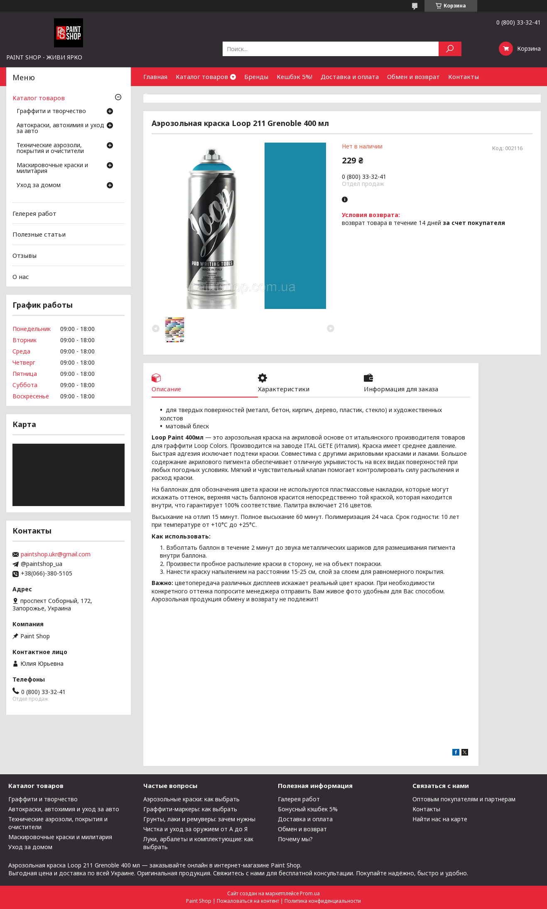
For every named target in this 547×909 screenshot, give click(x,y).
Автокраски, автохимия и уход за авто (60, 128)
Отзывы (24, 255)
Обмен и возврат (413, 76)
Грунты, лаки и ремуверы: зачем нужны (199, 819)
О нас (20, 276)
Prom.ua (310, 893)
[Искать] (450, 49)
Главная (155, 76)
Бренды (256, 76)
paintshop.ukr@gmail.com (56, 554)
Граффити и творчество (51, 111)
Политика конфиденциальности (323, 900)
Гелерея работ (34, 213)
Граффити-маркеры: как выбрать (190, 809)
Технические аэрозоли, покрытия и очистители (50, 148)
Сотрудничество (169, 95)
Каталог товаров (202, 76)
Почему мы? (295, 839)
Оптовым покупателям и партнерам (463, 799)
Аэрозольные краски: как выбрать (191, 799)
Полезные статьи (39, 234)
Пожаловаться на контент (248, 900)
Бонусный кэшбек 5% (308, 809)
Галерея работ (299, 799)
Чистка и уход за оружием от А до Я (195, 829)
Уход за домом (39, 185)
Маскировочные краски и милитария (52, 168)
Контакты (463, 76)
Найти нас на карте (439, 819)
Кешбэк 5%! (294, 76)
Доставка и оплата (350, 76)
